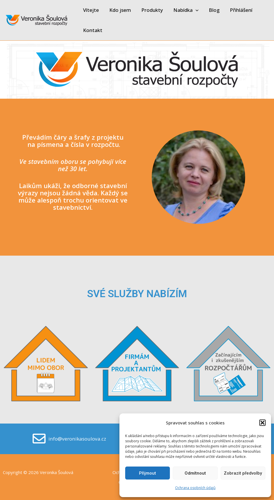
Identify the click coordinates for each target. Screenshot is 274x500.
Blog (211, 10)
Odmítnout (195, 473)
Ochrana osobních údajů (195, 487)
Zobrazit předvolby (243, 473)
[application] (193, 10)
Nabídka (183, 10)
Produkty (151, 10)
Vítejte (91, 10)
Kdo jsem (119, 10)
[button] (262, 423)
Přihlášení (238, 10)
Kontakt (92, 30)
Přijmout (147, 473)
